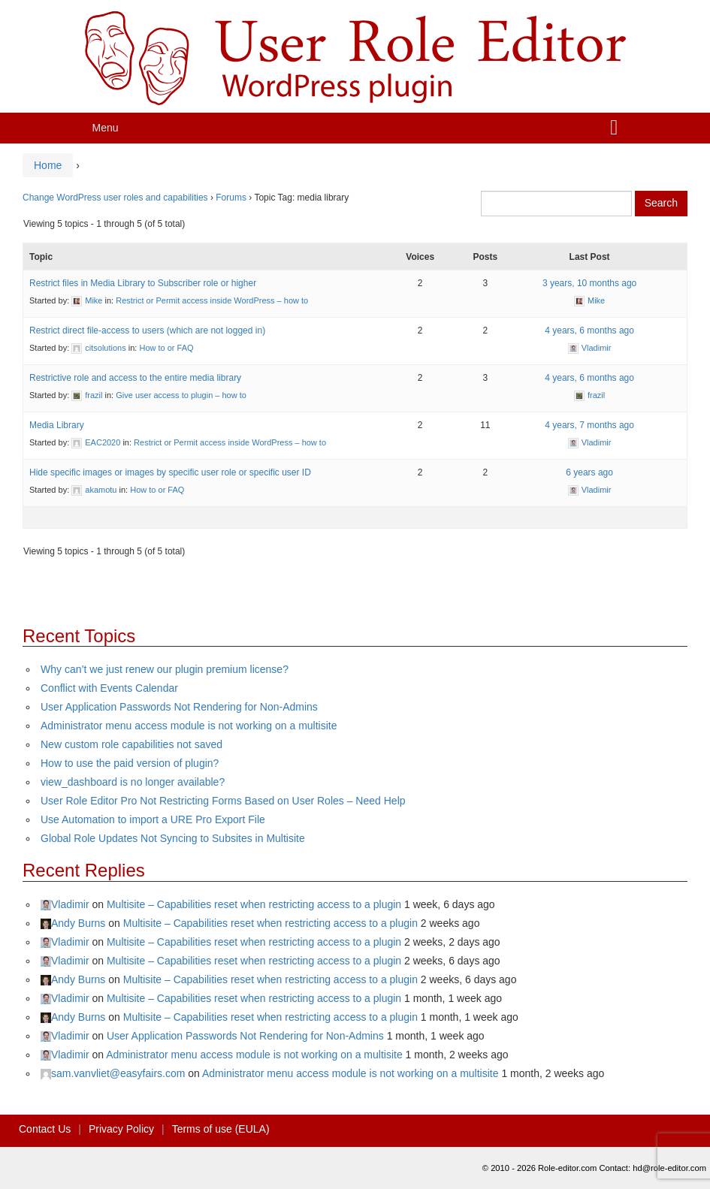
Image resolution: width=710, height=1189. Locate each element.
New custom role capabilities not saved (131, 744)
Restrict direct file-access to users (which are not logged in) (147, 330)
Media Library (56, 425)
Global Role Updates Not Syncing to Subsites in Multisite (173, 838)
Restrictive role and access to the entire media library (135, 378)
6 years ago (589, 472)
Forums (231, 197)
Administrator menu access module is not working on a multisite (189, 726)
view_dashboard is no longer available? (133, 782)
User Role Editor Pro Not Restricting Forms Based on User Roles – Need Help (223, 801)
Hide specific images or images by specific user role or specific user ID (170, 472)
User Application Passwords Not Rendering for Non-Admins (179, 707)
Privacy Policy (121, 1129)
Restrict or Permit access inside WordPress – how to (212, 300)
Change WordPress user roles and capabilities (115, 197)
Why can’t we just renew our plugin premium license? (165, 669)
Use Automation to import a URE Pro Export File (153, 819)
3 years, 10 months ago (589, 283)
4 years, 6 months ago (589, 330)
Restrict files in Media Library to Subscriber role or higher (142, 283)
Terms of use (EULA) (221, 1129)
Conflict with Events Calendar (109, 688)
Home (48, 165)
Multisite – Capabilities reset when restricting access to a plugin (254, 904)
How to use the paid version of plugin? (130, 763)
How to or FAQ (166, 347)
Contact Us (45, 1129)
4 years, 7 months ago (589, 425)
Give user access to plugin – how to (181, 395)
